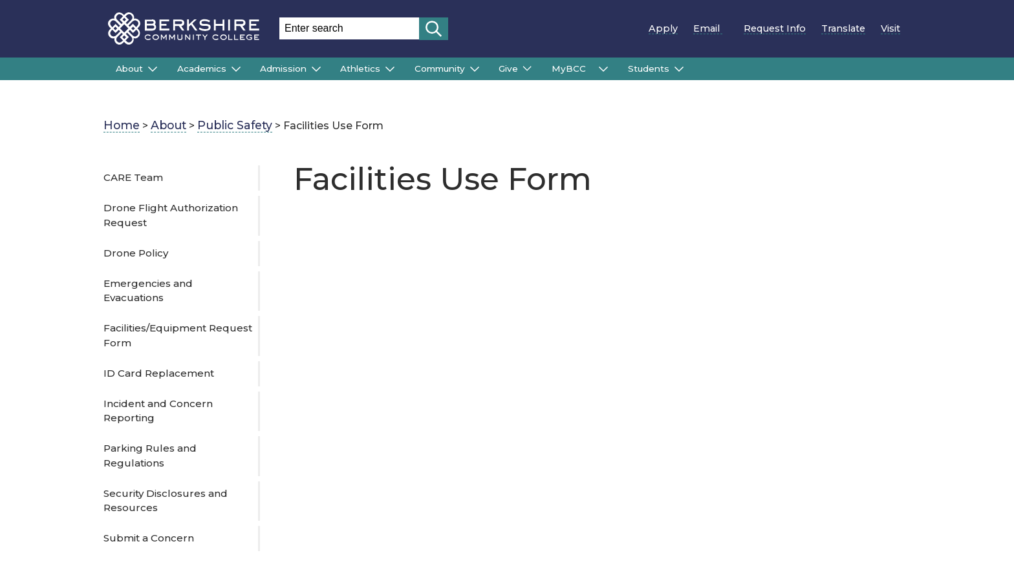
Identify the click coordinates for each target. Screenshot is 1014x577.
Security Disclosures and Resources (165, 500)
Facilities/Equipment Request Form (177, 335)
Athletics (360, 68)
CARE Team (133, 177)
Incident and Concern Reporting (158, 411)
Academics (201, 68)
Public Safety (234, 125)
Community (440, 68)
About (129, 68)
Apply (663, 28)
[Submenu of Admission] (316, 69)
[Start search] (433, 28)
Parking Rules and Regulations (150, 455)
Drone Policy (135, 253)
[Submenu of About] (152, 69)
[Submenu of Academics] (236, 69)
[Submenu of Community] (474, 69)
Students (648, 68)
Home (121, 125)
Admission (283, 68)
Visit (890, 28)
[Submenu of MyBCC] (603, 69)
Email (710, 28)
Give (508, 68)
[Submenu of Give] (527, 68)
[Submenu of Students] (679, 69)
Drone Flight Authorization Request (170, 215)
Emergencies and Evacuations (148, 290)
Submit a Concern (148, 538)
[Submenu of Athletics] (390, 69)
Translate (843, 28)
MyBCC (573, 68)
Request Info (775, 28)
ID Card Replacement (158, 373)
